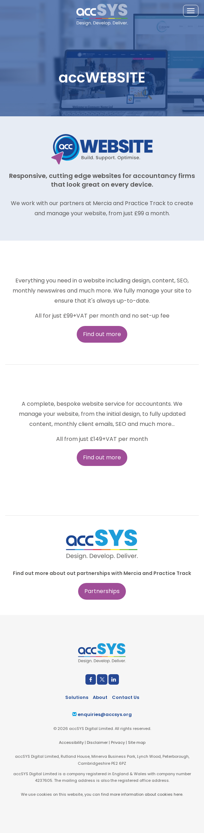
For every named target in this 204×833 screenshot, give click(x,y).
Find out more (102, 334)
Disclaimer (97, 742)
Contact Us (125, 697)
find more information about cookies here (141, 794)
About (100, 697)
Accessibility (71, 742)
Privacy (118, 742)
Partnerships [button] (102, 591)
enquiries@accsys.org (102, 714)
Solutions (76, 697)
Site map (136, 742)
